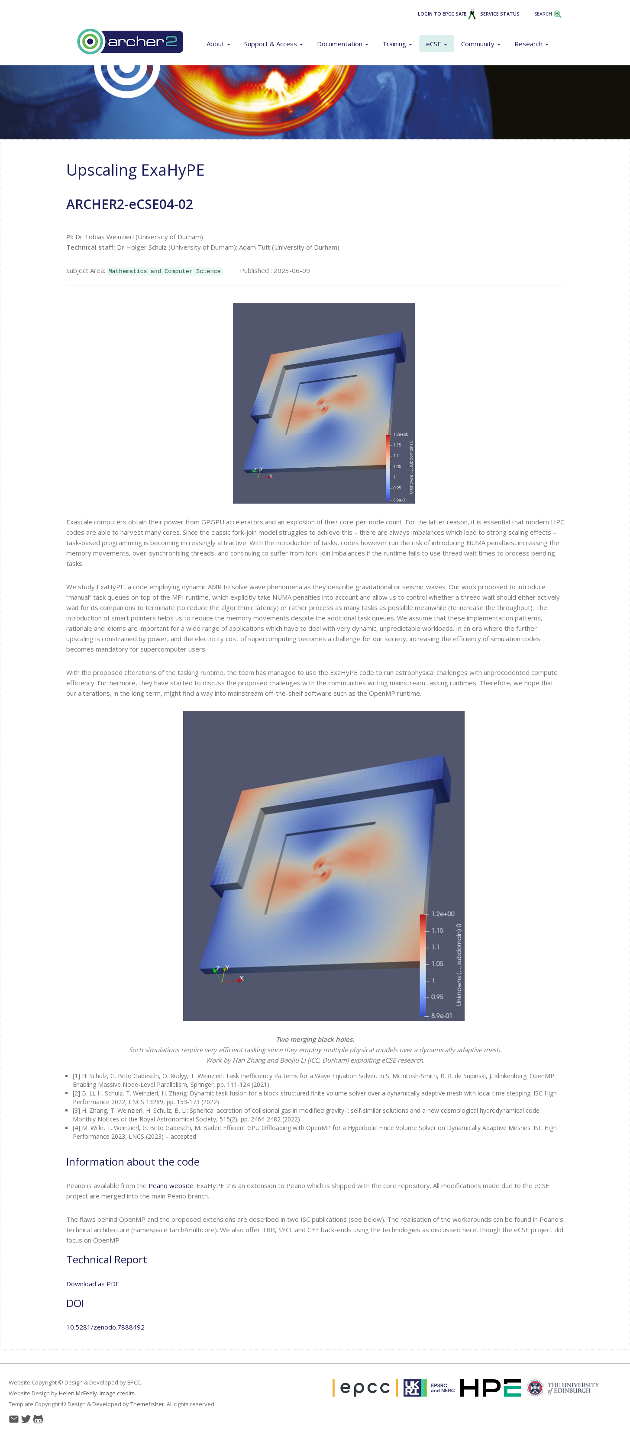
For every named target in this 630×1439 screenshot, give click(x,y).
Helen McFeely (78, 1393)
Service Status (500, 14)
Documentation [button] (342, 43)
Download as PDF (92, 1283)
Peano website (171, 1185)
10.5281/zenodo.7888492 (105, 1327)
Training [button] (397, 43)
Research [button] (531, 43)
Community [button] (481, 43)
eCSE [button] (436, 43)
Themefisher (147, 1404)
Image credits (117, 1393)
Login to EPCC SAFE (447, 14)
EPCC (134, 1382)
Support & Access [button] (273, 43)
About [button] (218, 43)
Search (548, 14)
